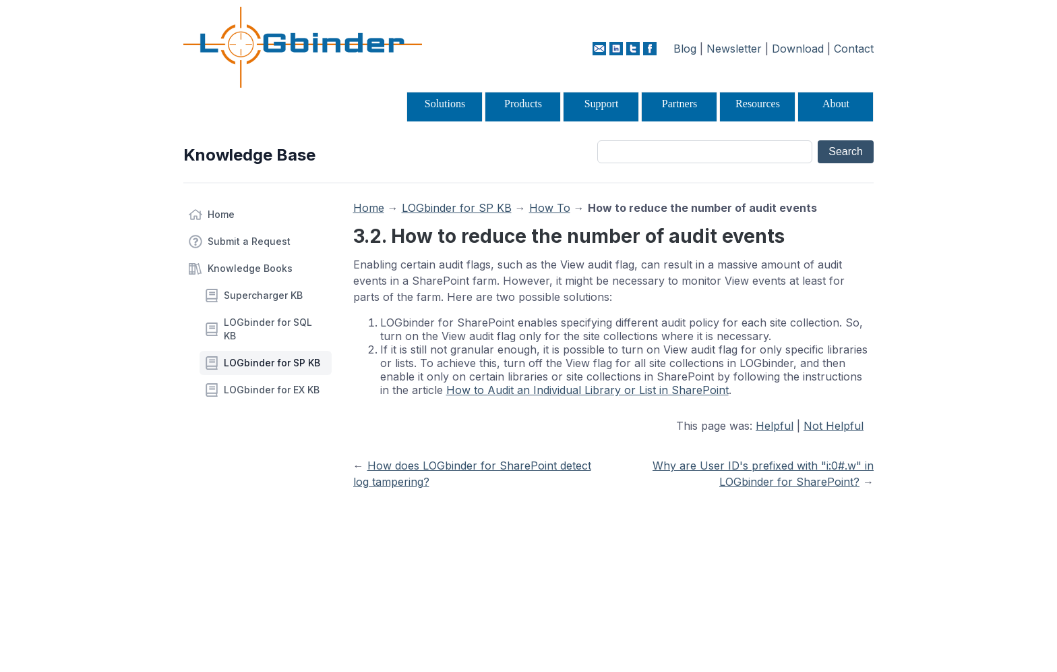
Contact (854, 48)
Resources (757, 103)
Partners (679, 103)
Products (523, 103)
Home (221, 214)
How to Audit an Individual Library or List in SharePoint (587, 390)
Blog (684, 48)
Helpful (774, 425)
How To (549, 208)
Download (798, 48)
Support (601, 103)
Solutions (445, 103)
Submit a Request (249, 241)
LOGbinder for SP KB (272, 362)
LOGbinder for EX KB (272, 389)
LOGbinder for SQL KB (268, 328)
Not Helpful (834, 425)
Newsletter (734, 48)
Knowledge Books (250, 268)
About (835, 103)
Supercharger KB (263, 295)
